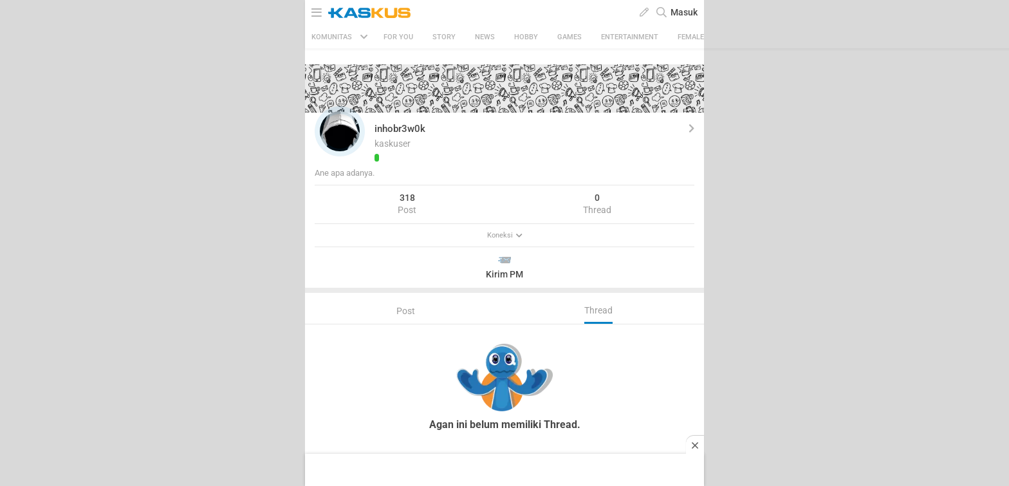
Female (691, 37)
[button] (340, 131)
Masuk (684, 12)
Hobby (526, 37)
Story (444, 37)
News (485, 37)
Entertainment (629, 37)
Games (569, 37)
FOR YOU (398, 37)
